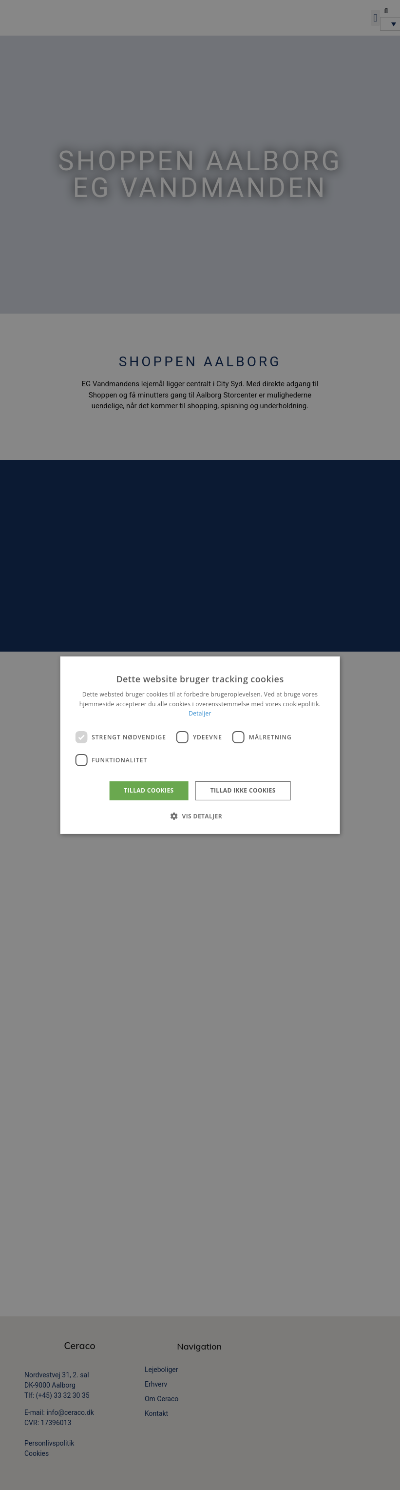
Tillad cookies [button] (148, 790)
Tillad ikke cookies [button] (243, 790)
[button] (200, 816)
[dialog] (200, 745)
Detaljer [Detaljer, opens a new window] (200, 713)
